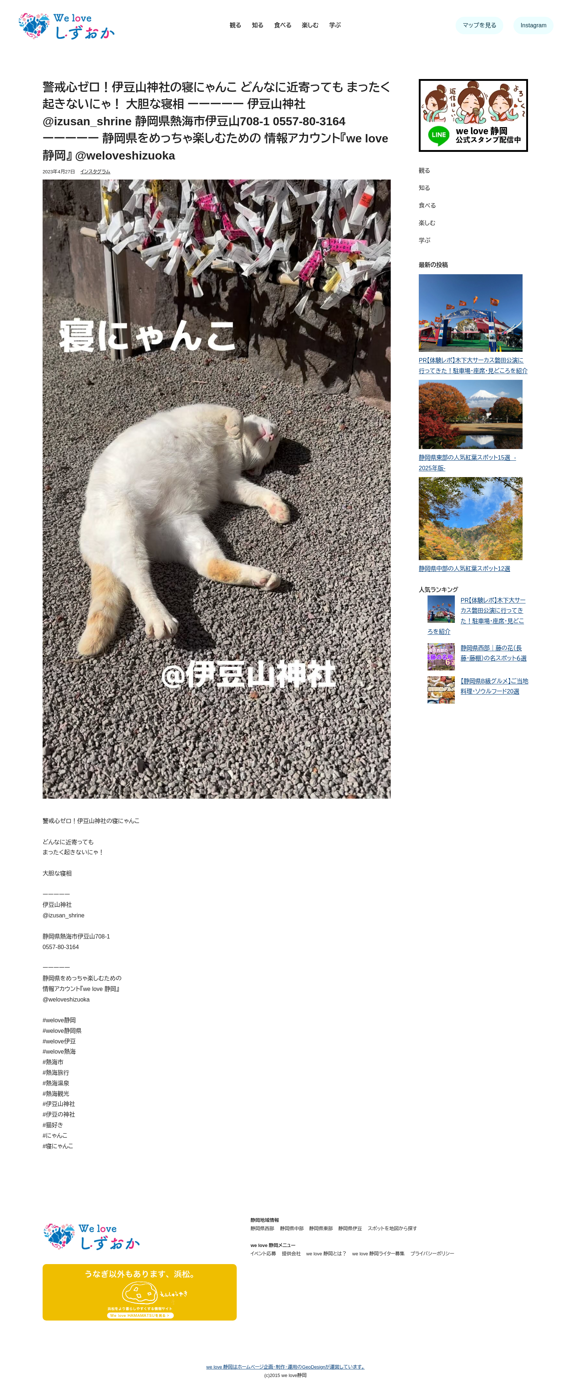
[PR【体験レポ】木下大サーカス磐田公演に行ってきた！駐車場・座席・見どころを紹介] (471, 315)
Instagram (534, 25)
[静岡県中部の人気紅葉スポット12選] (471, 520)
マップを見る (479, 25)
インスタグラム (95, 171)
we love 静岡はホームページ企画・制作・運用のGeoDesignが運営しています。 (285, 1367)
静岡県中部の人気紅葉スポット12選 (464, 569)
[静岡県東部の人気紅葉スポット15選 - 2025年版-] (471, 416)
